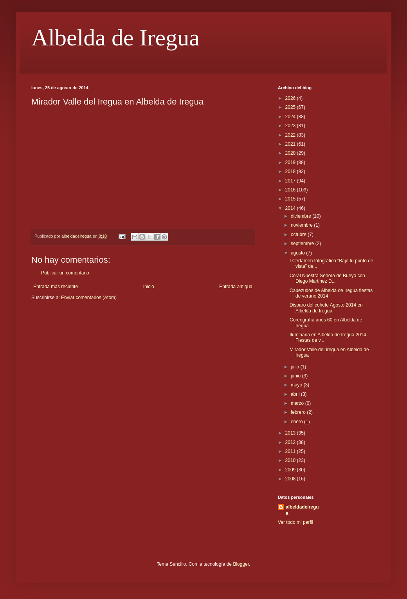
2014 (291, 208)
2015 (291, 199)
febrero (299, 412)
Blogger (241, 564)
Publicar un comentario (65, 273)
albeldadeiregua (302, 510)
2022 (291, 135)
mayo (297, 385)
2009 (291, 470)
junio (296, 376)
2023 (291, 125)
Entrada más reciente (55, 286)
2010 (291, 460)
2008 (291, 479)
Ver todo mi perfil (295, 522)
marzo (298, 403)
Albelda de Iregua (115, 38)
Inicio (148, 286)
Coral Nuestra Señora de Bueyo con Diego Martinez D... (327, 278)
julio (296, 367)
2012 (291, 442)
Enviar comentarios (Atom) (89, 297)
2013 (291, 433)
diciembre (301, 216)
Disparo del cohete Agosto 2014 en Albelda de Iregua (326, 307)
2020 (291, 153)
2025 (291, 107)
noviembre (302, 225)
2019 (291, 162)
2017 (291, 181)
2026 (291, 98)
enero (297, 421)
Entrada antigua (235, 286)
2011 (291, 451)
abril (296, 394)
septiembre (303, 243)
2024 (291, 116)
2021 (291, 144)
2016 (291, 190)
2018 (291, 171)
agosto (298, 253)
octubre (299, 234)
